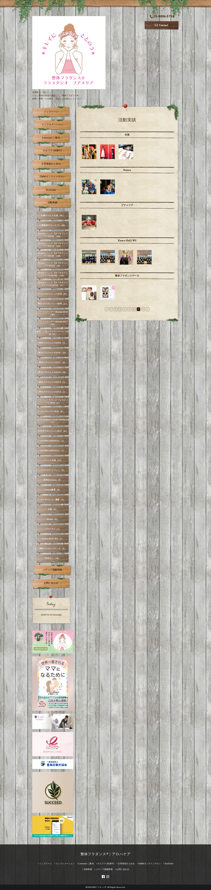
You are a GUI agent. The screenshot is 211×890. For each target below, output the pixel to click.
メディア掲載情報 (52, 569)
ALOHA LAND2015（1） (52, 440)
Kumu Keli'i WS (127, 240)
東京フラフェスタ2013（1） (53, 382)
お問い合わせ (51, 583)
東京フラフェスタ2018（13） (52, 352)
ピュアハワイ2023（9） (52, 411)
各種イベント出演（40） (53, 215)
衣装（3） (53, 509)
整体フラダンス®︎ (99, 887)
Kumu (127, 170)
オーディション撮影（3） (52, 499)
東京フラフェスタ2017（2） (53, 362)
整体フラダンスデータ (127, 275)
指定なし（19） (52, 558)
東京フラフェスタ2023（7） (53, 342)
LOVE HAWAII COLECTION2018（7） (53, 421)
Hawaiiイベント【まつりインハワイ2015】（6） (53, 264)
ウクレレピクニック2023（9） (53, 294)
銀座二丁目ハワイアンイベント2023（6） (53, 333)
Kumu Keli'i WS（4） (53, 538)
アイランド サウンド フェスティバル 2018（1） (52, 401)
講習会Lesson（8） (52, 480)
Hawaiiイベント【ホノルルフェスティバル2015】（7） (53, 284)
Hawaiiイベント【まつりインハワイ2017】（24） (53, 244)
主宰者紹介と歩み (51, 163)
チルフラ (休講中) (52, 150)
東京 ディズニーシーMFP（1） (53, 303)
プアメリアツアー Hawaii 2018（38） (53, 313)
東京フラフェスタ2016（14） (52, 372)
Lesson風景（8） (52, 489)
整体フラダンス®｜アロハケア (105, 854)
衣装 (127, 134)
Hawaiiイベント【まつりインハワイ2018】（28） (53, 235)
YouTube (51, 189)
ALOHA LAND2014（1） (52, 450)
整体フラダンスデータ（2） (52, 548)
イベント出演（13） (53, 460)
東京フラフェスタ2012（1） (53, 391)
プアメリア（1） (53, 529)
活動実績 (52, 202)
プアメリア (127, 205)
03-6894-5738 (162, 17)
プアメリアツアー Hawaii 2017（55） (53, 323)
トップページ (51, 111)
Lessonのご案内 (51, 137)
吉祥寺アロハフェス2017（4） (53, 431)
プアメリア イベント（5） (52, 470)
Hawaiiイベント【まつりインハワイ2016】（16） (53, 254)
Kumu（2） (53, 519)
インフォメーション (52, 124)
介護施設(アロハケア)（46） (52, 225)
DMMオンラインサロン (52, 176)
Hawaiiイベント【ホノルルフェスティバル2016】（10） (53, 274)
